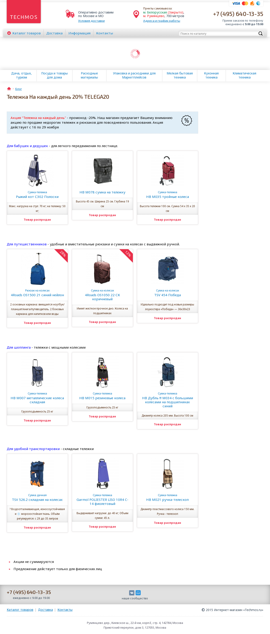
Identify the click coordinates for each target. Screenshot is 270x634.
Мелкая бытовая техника (180, 75)
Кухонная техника (211, 75)
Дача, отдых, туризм (21, 75)
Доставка (54, 33)
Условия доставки (91, 20)
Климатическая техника (244, 75)
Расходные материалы (89, 75)
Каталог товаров (20, 609)
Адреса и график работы (161, 20)
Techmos (24, 17)
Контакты (104, 33)
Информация (79, 33)
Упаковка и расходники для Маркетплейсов (134, 75)
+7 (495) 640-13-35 (238, 13)
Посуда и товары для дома (54, 75)
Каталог (26, 33)
